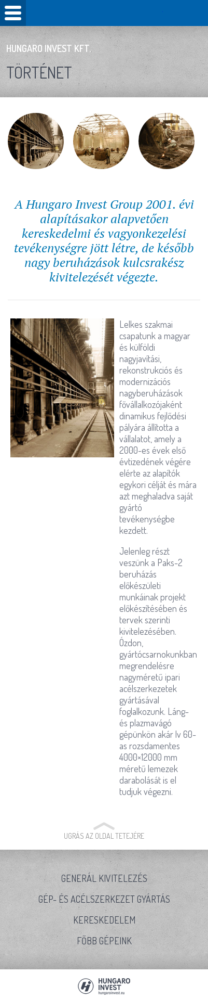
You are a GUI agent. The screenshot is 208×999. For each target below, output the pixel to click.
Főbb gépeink (104, 940)
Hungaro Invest (104, 12)
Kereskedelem (104, 920)
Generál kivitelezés (104, 878)
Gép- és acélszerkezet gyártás (104, 899)
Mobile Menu (13, 13)
